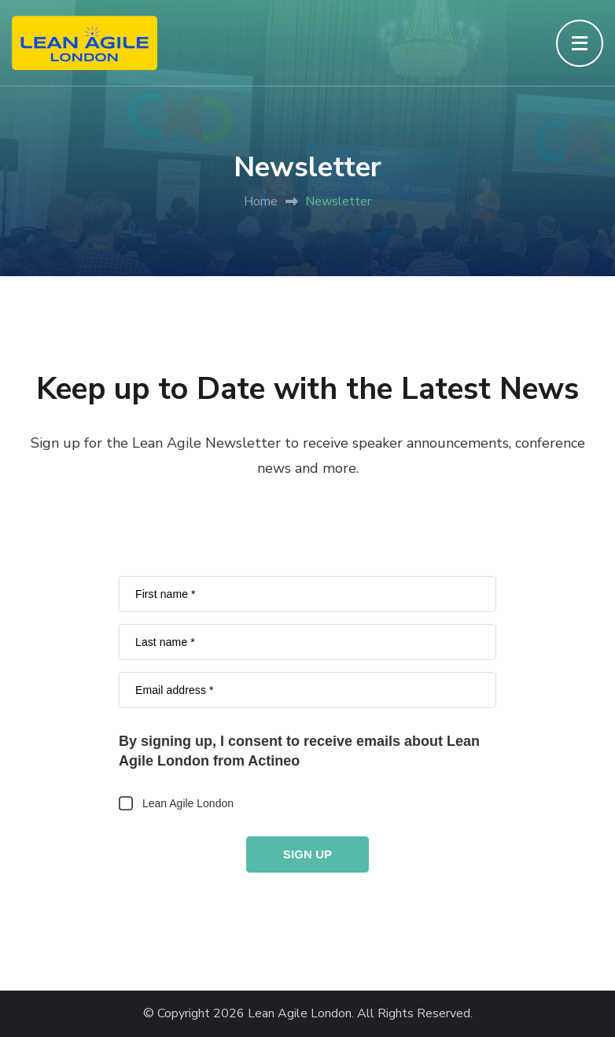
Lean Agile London (300, 1013)
